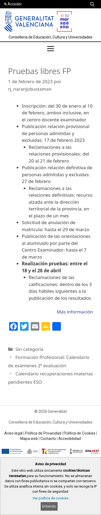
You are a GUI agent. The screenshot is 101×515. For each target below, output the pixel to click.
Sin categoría (29, 349)
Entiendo (49, 506)
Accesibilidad (69, 438)
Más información (75, 312)
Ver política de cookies (50, 498)
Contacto (48, 438)
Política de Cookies (79, 433)
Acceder (15, 4)
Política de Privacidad (43, 433)
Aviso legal (13, 433)
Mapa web (29, 438)
